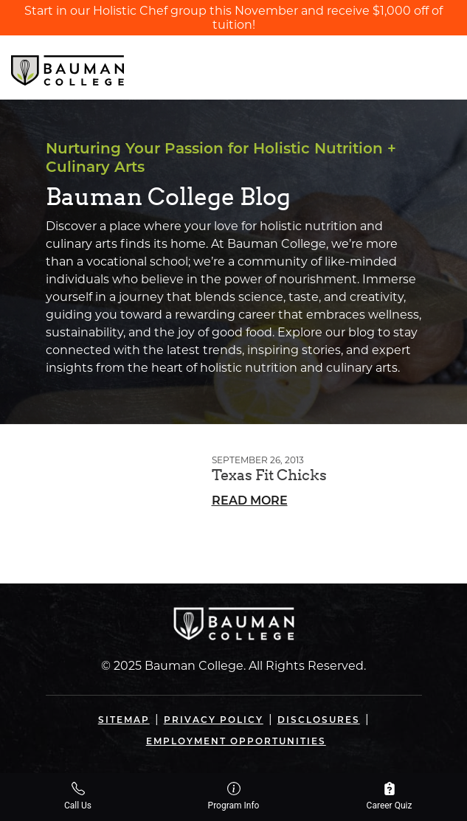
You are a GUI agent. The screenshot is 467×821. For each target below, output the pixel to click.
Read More (250, 500)
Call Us (77, 796)
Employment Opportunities (236, 740)
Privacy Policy (213, 719)
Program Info (234, 796)
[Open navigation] (443, 67)
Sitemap (124, 719)
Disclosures (318, 719)
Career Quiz (389, 796)
